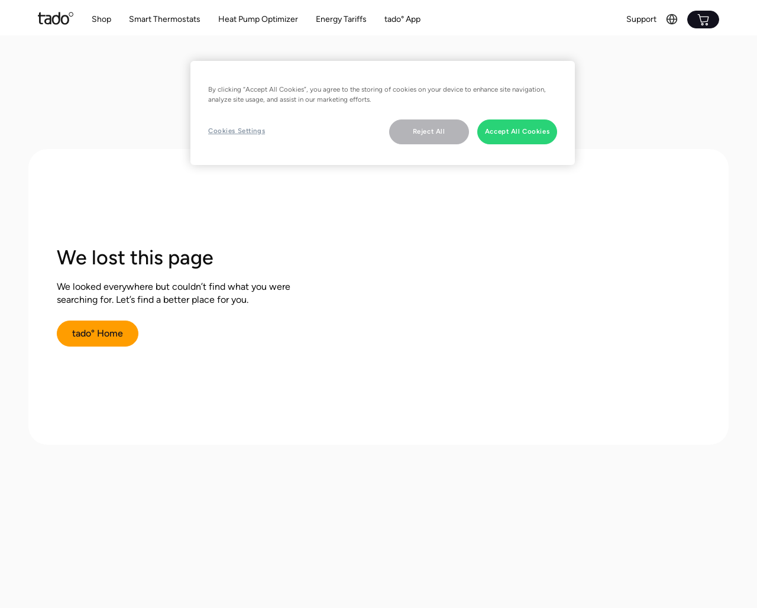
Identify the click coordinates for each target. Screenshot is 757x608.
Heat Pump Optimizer (258, 19)
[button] (164, 20)
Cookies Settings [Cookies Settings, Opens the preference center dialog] (236, 131)
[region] (382, 113)
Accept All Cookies (517, 131)
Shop (101, 19)
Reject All (429, 131)
